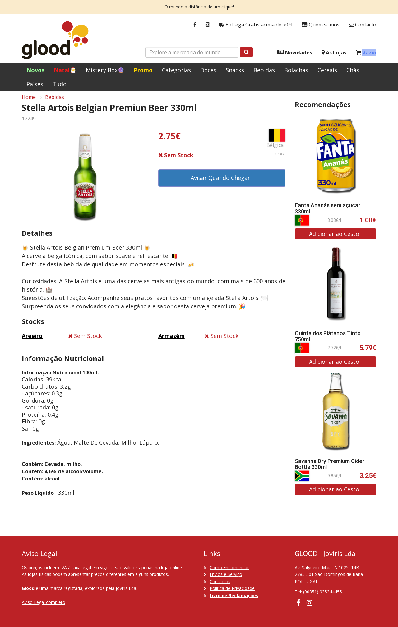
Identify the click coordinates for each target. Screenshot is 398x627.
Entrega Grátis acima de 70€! (255, 24)
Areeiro (32, 340)
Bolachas (296, 70)
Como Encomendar (229, 567)
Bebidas (264, 70)
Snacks (235, 70)
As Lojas (334, 52)
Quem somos (321, 24)
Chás (352, 70)
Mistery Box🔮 (105, 70)
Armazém (171, 340)
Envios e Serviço (226, 574)
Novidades (294, 52)
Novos (35, 70)
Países (34, 84)
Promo (143, 70)
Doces (208, 70)
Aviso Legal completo (43, 602)
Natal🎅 (65, 70)
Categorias (176, 70)
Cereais (327, 70)
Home (29, 101)
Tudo (60, 84)
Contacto (362, 24)
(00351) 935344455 (322, 592)
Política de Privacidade (232, 588)
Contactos (220, 581)
